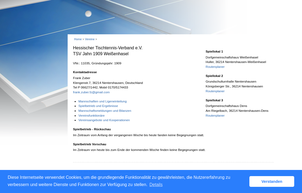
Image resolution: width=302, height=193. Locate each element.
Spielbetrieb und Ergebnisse (98, 106)
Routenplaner (215, 67)
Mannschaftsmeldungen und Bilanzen (104, 111)
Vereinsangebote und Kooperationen (104, 120)
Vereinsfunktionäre (91, 115)
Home (78, 39)
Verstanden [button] (271, 181)
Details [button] (156, 184)
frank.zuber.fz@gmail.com (91, 92)
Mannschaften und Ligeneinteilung (102, 101)
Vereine (89, 39)
